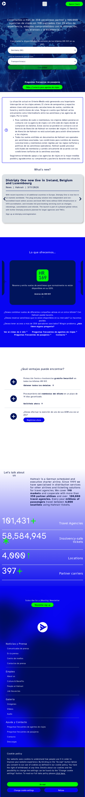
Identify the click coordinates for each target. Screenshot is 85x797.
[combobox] (42, 50)
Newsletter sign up (42, 605)
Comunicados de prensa (18, 648)
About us (11, 676)
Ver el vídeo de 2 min (15, 332)
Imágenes (11, 704)
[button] (44, 4)
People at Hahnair (15, 686)
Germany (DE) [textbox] (17, 50)
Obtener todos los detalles (37, 385)
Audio (9, 714)
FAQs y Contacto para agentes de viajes (42, 87)
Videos (10, 709)
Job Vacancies (13, 691)
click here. (60, 773)
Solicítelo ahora (31, 403)
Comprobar (42, 67)
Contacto (60, 335)
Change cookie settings (24, 790)
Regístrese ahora (34, 420)
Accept (43, 784)
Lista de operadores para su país (20, 56)
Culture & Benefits (15, 681)
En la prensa (12, 653)
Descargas (12, 742)
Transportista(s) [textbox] (18, 61)
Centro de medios (15, 658)
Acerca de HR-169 (42, 294)
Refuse (61, 790)
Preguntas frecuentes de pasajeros (42, 82)
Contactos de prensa (16, 663)
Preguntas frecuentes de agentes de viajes (53, 332)
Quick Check (74, 4)
